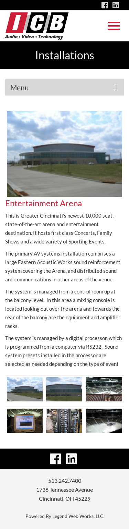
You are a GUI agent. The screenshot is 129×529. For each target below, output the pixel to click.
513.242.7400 (64, 480)
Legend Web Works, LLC (78, 516)
